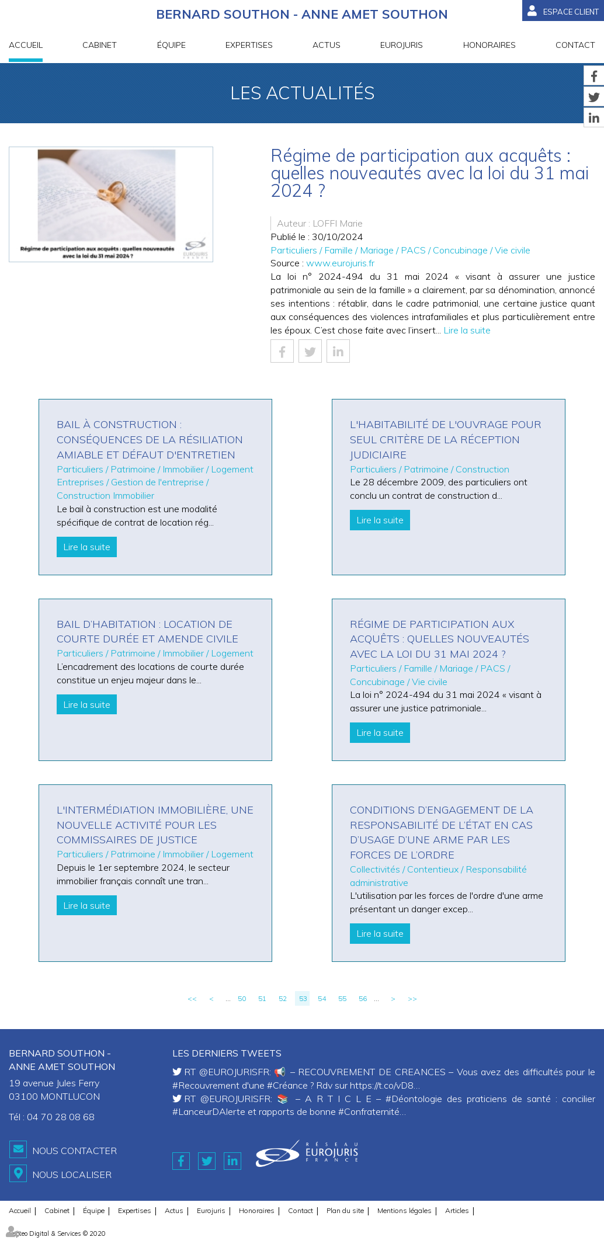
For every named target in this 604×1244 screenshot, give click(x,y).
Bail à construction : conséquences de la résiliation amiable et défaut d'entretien (150, 439)
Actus (327, 46)
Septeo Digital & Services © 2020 (57, 1230)
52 (283, 998)
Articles (457, 1207)
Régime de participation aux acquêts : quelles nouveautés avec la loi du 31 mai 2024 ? (439, 639)
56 (363, 998)
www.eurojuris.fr (340, 263)
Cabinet (99, 46)
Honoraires (489, 46)
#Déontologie (414, 1098)
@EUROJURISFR (234, 1072)
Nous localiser (72, 1173)
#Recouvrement (205, 1085)
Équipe (171, 46)
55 (342, 998)
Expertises (249, 46)
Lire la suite (467, 330)
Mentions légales (404, 1207)
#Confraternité (369, 1111)
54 (322, 998)
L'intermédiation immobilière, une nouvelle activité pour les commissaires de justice (155, 824)
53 (303, 998)
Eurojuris (401, 46)
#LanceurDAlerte (208, 1111)
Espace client (571, 11)
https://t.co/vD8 (382, 1085)
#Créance (287, 1085)
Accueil (26, 46)
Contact (575, 46)
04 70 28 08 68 (61, 1117)
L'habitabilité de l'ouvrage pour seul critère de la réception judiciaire (445, 439)
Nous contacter (74, 1150)
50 (242, 998)
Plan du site (345, 1207)
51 (262, 998)
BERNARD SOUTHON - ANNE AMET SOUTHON (302, 15)
